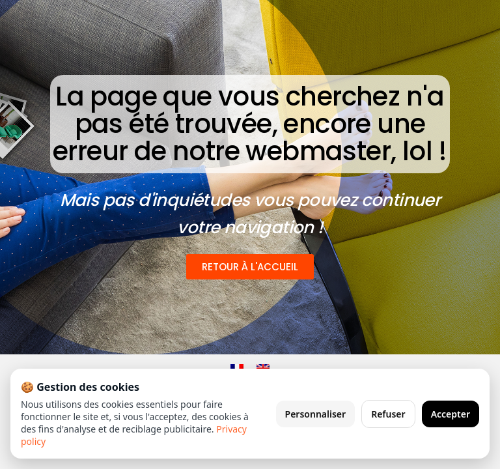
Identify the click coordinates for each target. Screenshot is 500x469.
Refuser (388, 414)
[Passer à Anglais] (263, 368)
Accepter (450, 414)
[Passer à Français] (237, 368)
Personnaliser (315, 414)
